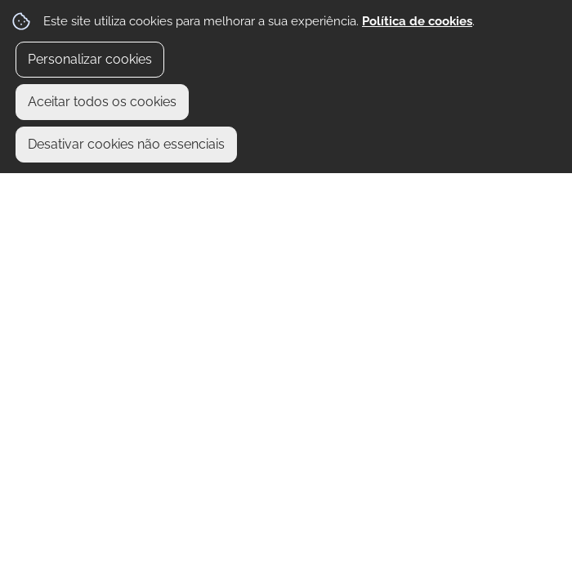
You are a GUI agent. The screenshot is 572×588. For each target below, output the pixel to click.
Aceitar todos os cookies (102, 101)
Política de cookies (417, 21)
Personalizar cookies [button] (90, 59)
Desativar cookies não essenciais (126, 144)
